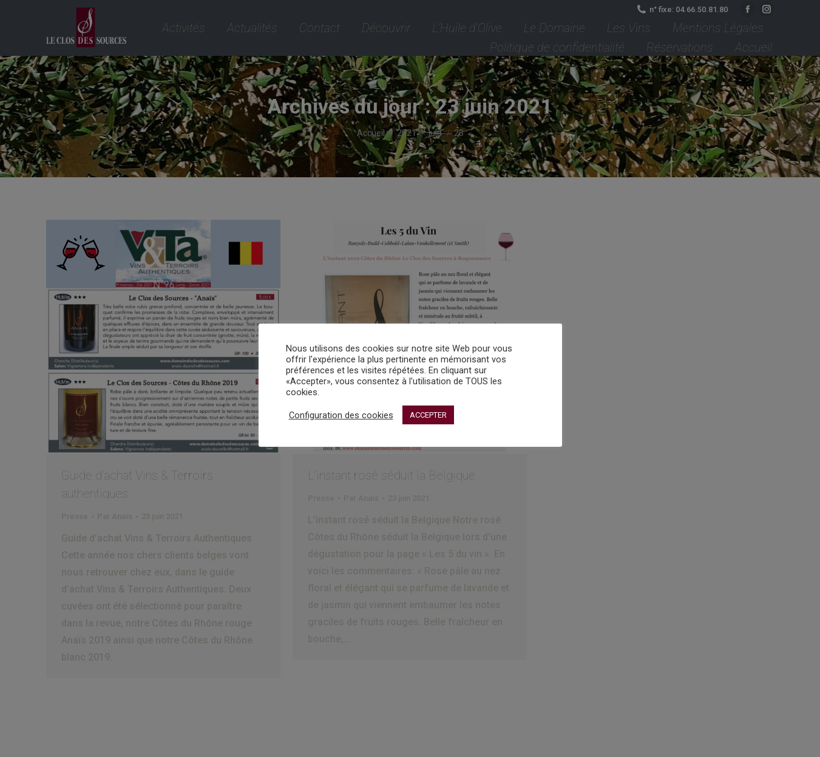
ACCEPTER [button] (428, 414)
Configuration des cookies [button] (341, 415)
